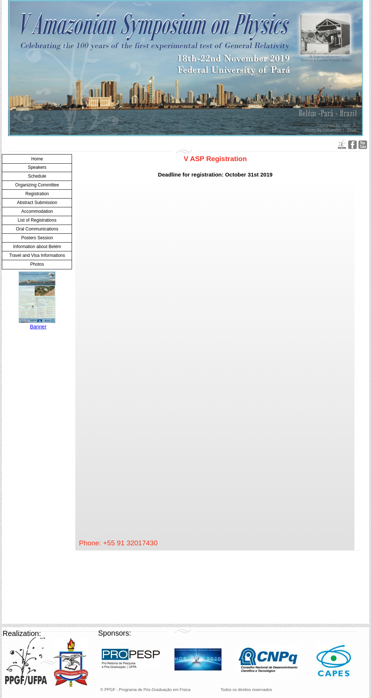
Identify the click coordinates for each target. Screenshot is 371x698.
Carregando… (195, 360)
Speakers (37, 167)
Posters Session (37, 237)
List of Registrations (37, 220)
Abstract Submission (37, 202)
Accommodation (37, 211)
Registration (37, 193)
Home (37, 158)
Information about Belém (37, 246)
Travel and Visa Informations (37, 255)
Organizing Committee (37, 185)
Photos (37, 264)
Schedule (37, 176)
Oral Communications (37, 229)
